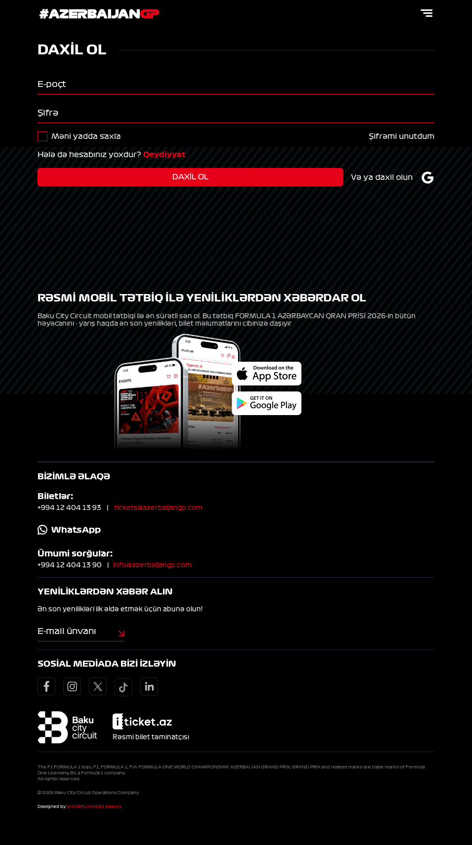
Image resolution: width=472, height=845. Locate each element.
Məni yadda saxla (86, 136)
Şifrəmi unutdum (401, 136)
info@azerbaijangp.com (152, 565)
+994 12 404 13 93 (69, 508)
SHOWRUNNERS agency (94, 806)
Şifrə (48, 113)
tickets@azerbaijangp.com (158, 508)
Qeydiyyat (164, 154)
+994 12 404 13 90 (70, 565)
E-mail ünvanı (67, 631)
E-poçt (52, 84)
